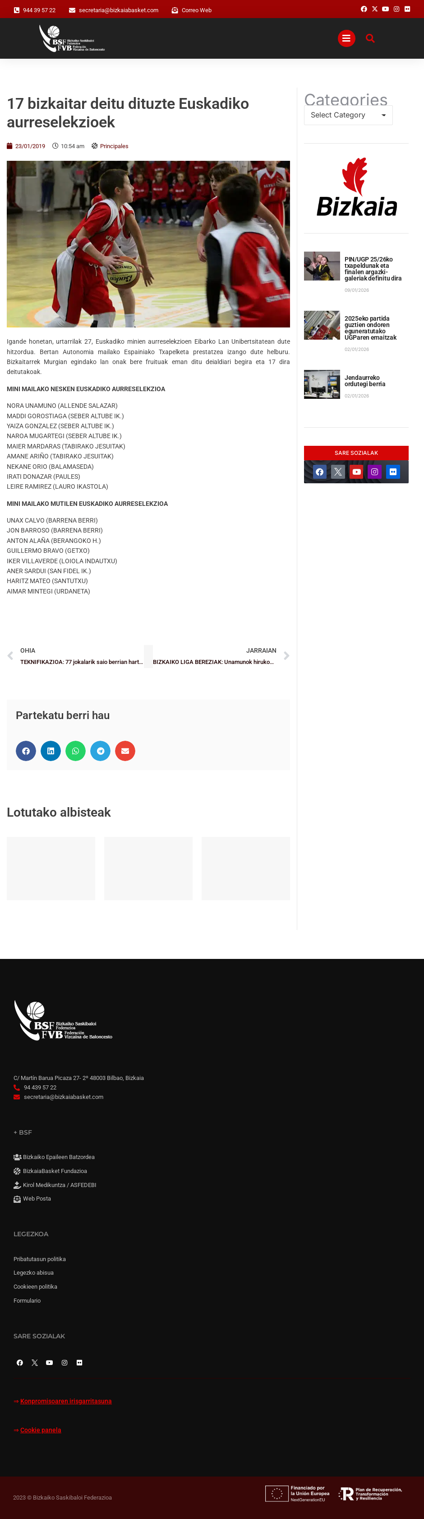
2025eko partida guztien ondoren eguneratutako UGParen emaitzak (370, 328)
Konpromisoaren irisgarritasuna (66, 1401)
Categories (346, 99)
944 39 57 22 (39, 10)
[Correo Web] (175, 10)
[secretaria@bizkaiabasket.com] (72, 10)
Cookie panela (40, 1430)
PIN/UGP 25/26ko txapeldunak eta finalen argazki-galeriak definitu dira (373, 269)
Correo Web (197, 10)
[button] (26, 751)
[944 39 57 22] (17, 10)
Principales (114, 146)
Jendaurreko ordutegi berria (365, 381)
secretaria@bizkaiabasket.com (118, 10)
